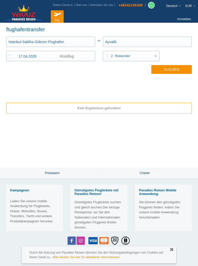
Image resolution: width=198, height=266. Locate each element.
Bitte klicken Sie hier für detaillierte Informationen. (86, 257)
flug (57, 15)
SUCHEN (171, 69)
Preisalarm (52, 173)
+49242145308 (130, 5)
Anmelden (184, 19)
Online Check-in (63, 4)
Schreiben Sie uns (101, 4)
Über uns (81, 4)
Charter (145, 173)
